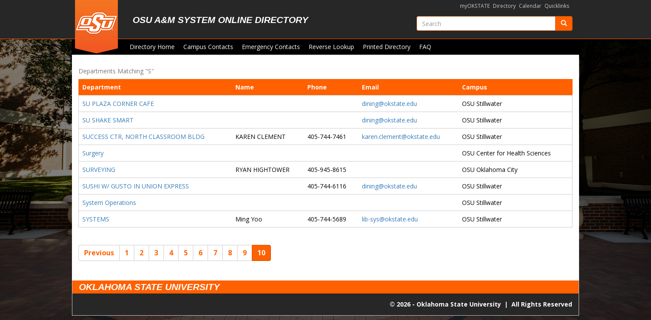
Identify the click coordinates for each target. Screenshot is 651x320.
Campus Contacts (208, 47)
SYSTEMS (95, 219)
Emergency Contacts (271, 47)
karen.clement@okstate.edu (401, 136)
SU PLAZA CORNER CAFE (118, 103)
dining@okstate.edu (389, 103)
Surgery (93, 153)
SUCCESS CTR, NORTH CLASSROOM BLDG (143, 136)
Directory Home (152, 47)
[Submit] (564, 23)
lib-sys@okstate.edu (390, 219)
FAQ (425, 47)
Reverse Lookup (331, 47)
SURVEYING (98, 169)
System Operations (109, 202)
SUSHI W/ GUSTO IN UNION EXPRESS (135, 186)
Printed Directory (386, 47)
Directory (504, 6)
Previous (99, 252)
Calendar (530, 6)
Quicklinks (557, 6)
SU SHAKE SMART (107, 120)
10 (261, 252)
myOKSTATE (475, 6)
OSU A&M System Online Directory (220, 20)
